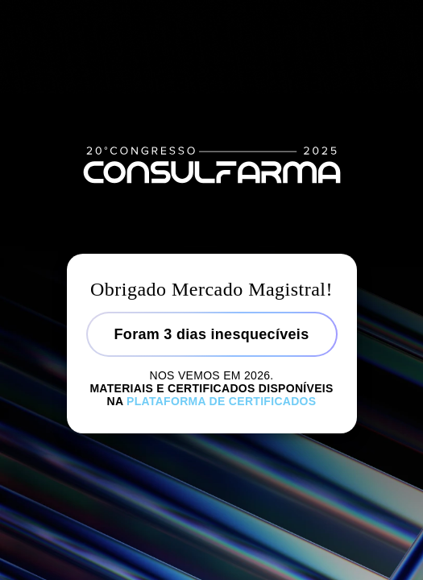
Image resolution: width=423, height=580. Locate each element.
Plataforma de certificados (221, 401)
